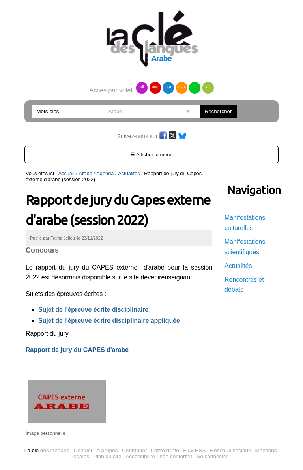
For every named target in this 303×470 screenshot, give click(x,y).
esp (181, 87)
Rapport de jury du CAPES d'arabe (77, 349)
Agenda (105, 173)
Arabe (85, 173)
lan (207, 87)
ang (155, 87)
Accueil (66, 173)
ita (195, 87)
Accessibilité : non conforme (158, 456)
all (142, 87)
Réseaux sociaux (230, 450)
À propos (107, 450)
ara (168, 87)
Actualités (129, 173)
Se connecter (212, 456)
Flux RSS (194, 450)
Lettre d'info (165, 450)
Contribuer (134, 450)
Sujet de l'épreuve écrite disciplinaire (93, 309)
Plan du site (108, 456)
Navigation (249, 190)
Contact (83, 450)
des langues (46, 450)
